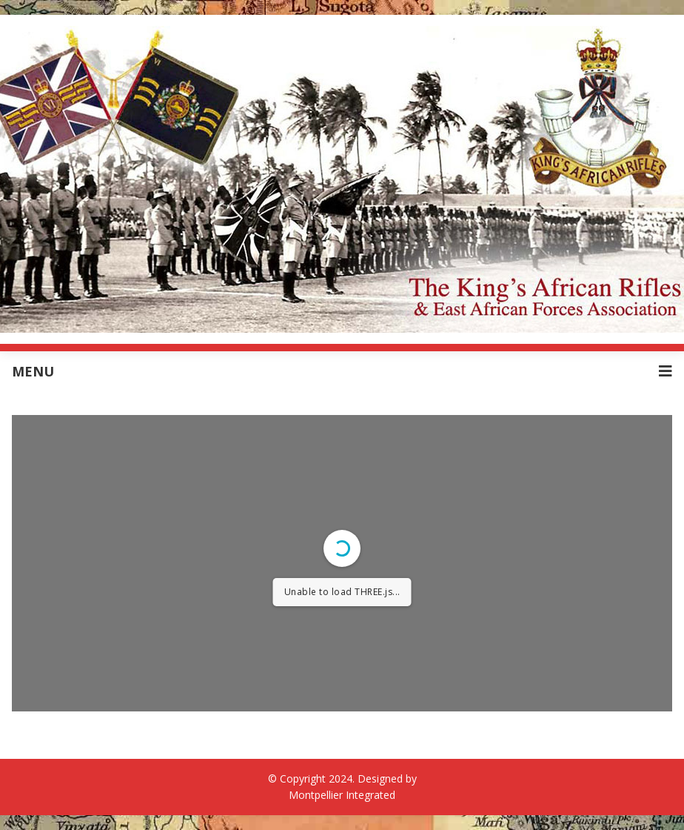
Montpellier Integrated (342, 795)
